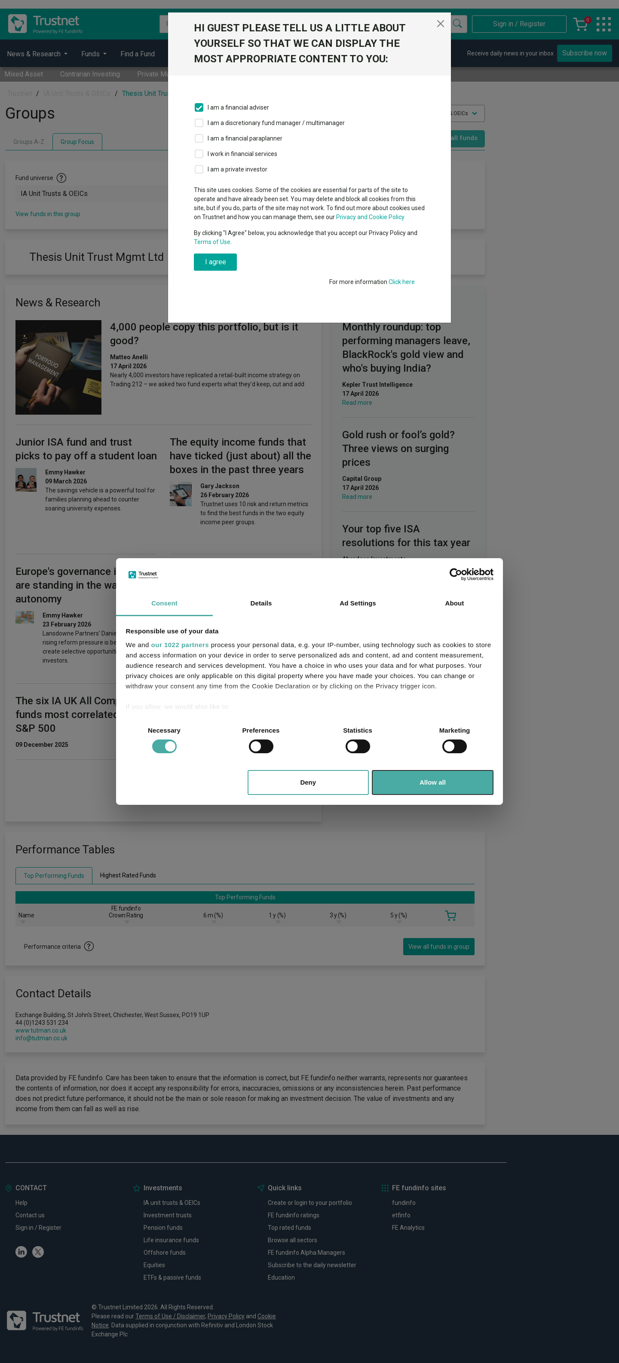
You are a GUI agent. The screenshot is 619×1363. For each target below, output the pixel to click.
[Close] (440, 24)
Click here (402, 281)
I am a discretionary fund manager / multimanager (276, 123)
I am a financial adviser (238, 107)
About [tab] (454, 603)
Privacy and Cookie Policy (370, 217)
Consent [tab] (164, 603)
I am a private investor (237, 169)
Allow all (433, 782)
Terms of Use (212, 241)
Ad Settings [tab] (358, 603)
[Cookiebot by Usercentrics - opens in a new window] (455, 574)
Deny (308, 782)
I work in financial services (242, 154)
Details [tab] (261, 603)
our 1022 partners (180, 644)
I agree (215, 262)
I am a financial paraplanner (245, 138)
